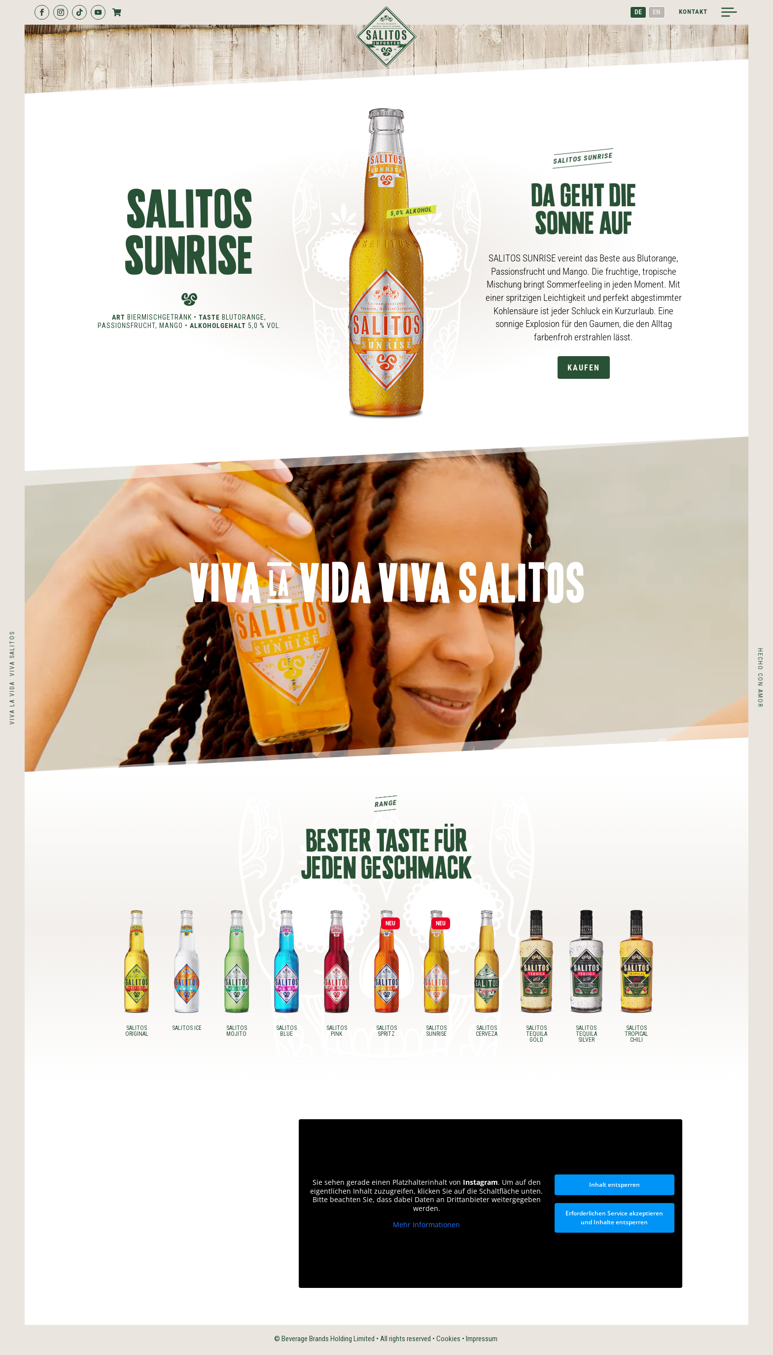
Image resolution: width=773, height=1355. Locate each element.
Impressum (481, 1338)
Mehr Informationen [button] (426, 1224)
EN (657, 12)
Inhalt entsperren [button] (614, 1184)
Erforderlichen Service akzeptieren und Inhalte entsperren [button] (614, 1217)
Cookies (448, 1338)
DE (638, 12)
